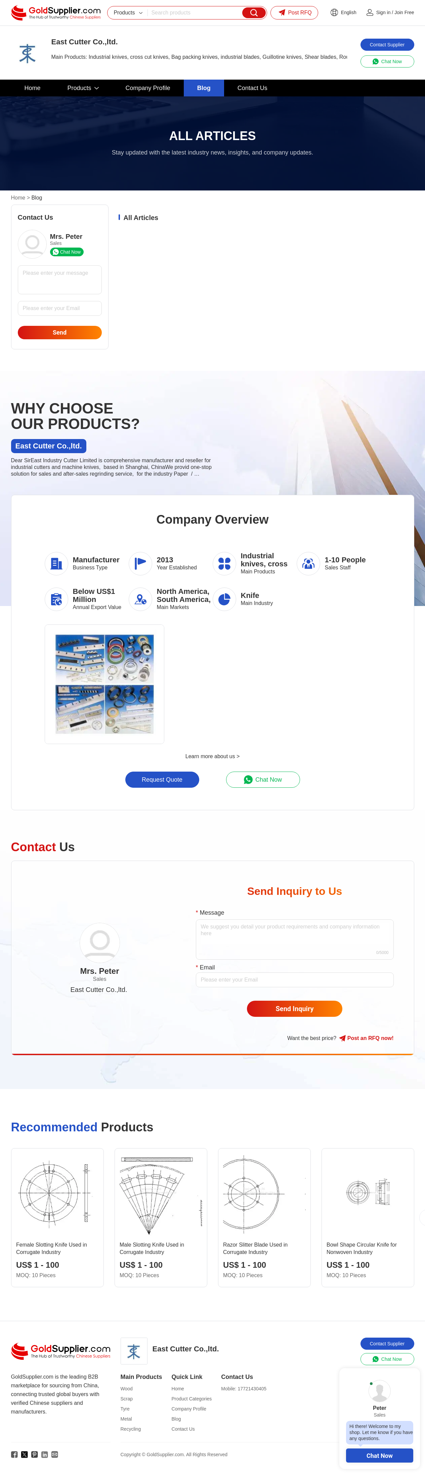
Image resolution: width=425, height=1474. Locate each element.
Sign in (383, 12)
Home (18, 198)
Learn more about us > (212, 756)
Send (60, 332)
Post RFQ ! (366, 1038)
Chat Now (380, 1455)
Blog (176, 1419)
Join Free (404, 12)
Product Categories (192, 1398)
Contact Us (183, 1429)
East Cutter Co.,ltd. (99, 989)
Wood (127, 1388)
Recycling (131, 1429)
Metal (126, 1419)
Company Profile (189, 1409)
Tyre (125, 1409)
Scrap (127, 1398)
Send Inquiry (295, 1009)
